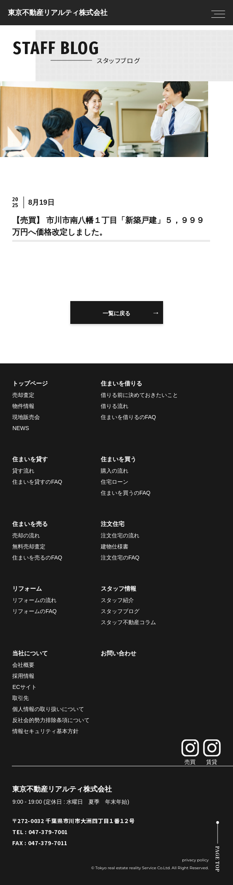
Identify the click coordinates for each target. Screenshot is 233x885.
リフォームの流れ (34, 600)
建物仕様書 (114, 546)
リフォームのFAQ (34, 611)
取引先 (20, 698)
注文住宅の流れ (120, 535)
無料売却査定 (28, 546)
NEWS (20, 428)
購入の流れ (114, 471)
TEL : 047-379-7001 (40, 832)
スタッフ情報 (118, 588)
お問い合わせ (118, 653)
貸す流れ (23, 471)
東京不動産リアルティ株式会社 (57, 13)
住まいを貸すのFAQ (37, 482)
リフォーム (27, 588)
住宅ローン (114, 482)
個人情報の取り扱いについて (48, 709)
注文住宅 (112, 523)
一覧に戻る (116, 313)
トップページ (30, 383)
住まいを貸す (30, 459)
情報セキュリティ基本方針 (45, 731)
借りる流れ (114, 406)
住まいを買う (118, 459)
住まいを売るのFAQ (37, 557)
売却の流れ (26, 535)
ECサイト (24, 687)
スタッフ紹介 (117, 600)
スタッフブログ (120, 611)
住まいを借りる (121, 383)
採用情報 (23, 676)
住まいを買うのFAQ (125, 493)
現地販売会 (26, 417)
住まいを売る (30, 523)
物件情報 (23, 406)
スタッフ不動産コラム (128, 622)
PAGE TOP (217, 859)
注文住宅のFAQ (120, 557)
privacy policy (195, 860)
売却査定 (23, 395)
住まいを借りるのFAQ (128, 417)
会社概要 (23, 665)
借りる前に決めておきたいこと (139, 395)
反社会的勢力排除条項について (51, 720)
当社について (30, 653)
